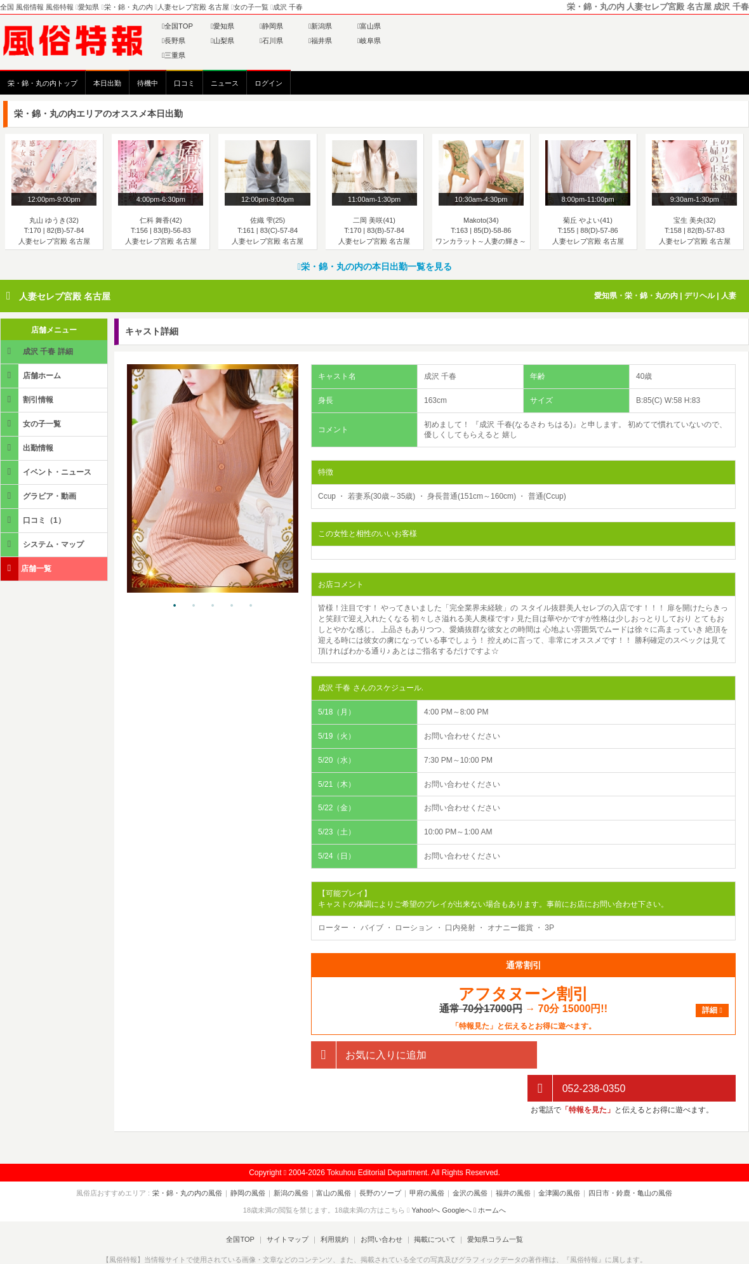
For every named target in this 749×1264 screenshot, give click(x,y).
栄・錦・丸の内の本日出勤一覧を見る (374, 266)
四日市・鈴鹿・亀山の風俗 (625, 1160)
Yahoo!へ (425, 1176)
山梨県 (222, 40)
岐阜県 (369, 40)
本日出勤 (107, 83)
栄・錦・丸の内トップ (42, 83)
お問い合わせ (380, 1206)
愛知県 (222, 26)
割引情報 (28, 399)
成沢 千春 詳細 (38, 351)
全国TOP (177, 26)
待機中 (147, 83)
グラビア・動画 (39, 496)
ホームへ (490, 1176)
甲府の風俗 (426, 1160)
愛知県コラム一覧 (492, 1206)
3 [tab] (212, 606)
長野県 (173, 40)
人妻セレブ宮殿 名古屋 (64, 296)
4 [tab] (231, 606)
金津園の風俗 (555, 1160)
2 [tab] (193, 606)
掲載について (433, 1206)
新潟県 (320, 26)
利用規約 (334, 1206)
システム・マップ (43, 544)
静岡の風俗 (251, 1160)
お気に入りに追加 (369, 1055)
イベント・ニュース (47, 472)
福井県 (320, 40)
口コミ (184, 83)
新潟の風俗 (293, 1160)
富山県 (369, 26)
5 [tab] (250, 606)
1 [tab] (174, 606)
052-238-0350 (576, 1055)
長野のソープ (381, 1160)
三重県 (173, 55)
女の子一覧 (32, 423)
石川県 (271, 40)
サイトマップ (288, 1206)
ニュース (225, 83)
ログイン (268, 83)
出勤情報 (28, 447)
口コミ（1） (34, 520)
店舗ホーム (32, 375)
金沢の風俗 (468, 1160)
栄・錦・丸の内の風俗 (192, 1160)
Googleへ (457, 1176)
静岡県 (271, 26)
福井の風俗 (510, 1160)
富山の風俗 (335, 1160)
